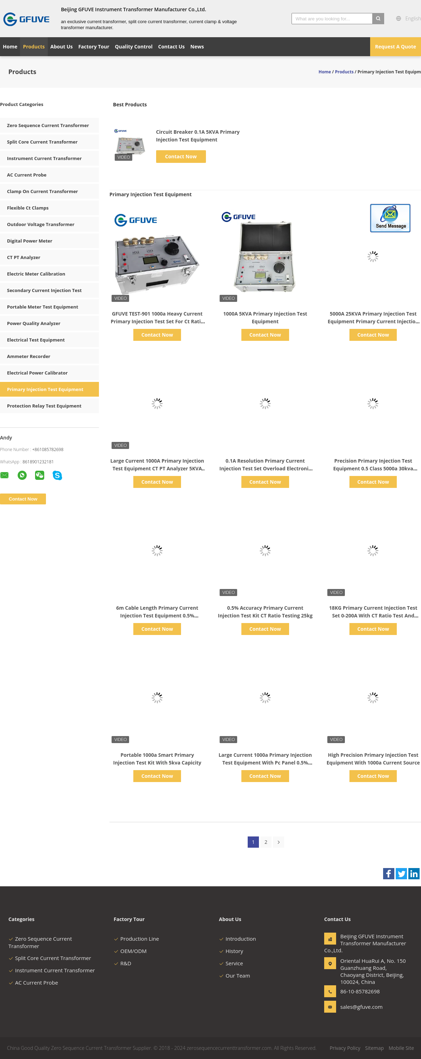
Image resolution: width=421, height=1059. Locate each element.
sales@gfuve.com (361, 1006)
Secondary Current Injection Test (44, 290)
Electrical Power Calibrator (37, 373)
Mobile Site (401, 1048)
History (231, 950)
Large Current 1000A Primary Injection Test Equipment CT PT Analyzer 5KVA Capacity (157, 468)
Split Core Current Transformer (42, 142)
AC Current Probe (27, 175)
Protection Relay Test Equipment (44, 406)
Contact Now (181, 156)
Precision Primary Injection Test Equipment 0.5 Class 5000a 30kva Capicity (373, 468)
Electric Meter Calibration (36, 274)
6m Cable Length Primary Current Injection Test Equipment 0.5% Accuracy (157, 615)
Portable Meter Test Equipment (42, 307)
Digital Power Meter (29, 241)
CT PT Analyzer (23, 257)
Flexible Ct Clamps (27, 208)
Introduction (237, 938)
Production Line (136, 938)
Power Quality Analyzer (33, 323)
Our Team (234, 975)
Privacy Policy (345, 1048)
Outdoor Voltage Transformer (40, 224)
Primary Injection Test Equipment (45, 389)
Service (231, 963)
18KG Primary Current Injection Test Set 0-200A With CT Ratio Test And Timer (373, 615)
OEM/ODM (130, 950)
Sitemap (374, 1048)
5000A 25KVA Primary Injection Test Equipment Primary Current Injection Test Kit (373, 321)
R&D (122, 963)
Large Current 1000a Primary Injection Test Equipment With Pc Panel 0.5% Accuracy (265, 763)
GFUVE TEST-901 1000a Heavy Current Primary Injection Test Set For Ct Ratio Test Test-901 (157, 321)
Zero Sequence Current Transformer (48, 125)
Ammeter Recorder (29, 356)
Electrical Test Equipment (36, 340)
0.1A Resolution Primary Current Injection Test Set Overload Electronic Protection (265, 468)
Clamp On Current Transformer (42, 191)
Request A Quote (395, 46)
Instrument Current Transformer (44, 158)
